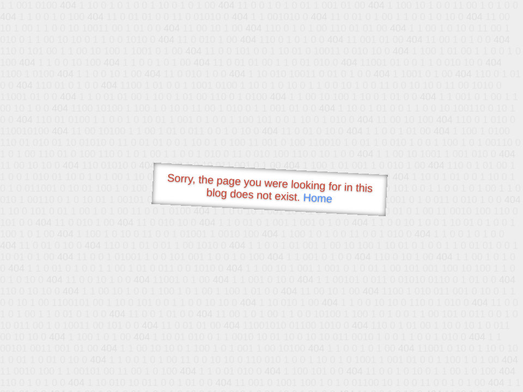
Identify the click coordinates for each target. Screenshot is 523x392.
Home (317, 198)
